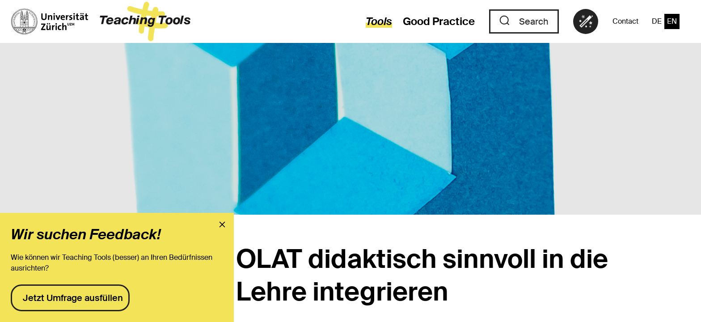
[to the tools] (373, 21)
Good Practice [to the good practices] (439, 21)
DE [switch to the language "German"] (657, 21)
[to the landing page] (101, 21)
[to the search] (524, 21)
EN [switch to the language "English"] (672, 21)
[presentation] (222, 224)
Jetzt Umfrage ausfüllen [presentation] (73, 298)
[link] (585, 21)
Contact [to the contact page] (625, 21)
